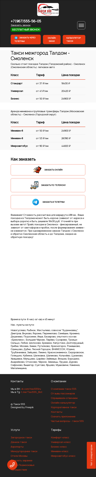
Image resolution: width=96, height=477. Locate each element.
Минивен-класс (59, 451)
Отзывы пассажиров (63, 393)
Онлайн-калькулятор (63, 402)
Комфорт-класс (60, 437)
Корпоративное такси (63, 407)
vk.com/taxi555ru (31, 388)
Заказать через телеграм (24, 39)
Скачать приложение (63, 416)
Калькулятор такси (73, 39)
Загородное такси (21, 437)
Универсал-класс (61, 442)
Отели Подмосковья (22, 465)
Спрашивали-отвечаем (64, 398)
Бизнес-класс (59, 446)
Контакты (56, 411)
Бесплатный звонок (26, 29)
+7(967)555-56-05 (26, 21)
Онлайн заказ (52, 39)
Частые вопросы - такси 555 (67, 421)
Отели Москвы (19, 455)
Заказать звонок (21, 25)
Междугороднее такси (24, 451)
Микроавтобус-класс (63, 455)
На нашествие (19, 469)
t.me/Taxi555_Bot (31, 392)
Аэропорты (17, 446)
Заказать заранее (21, 460)
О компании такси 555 (63, 388)
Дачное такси (19, 442)
